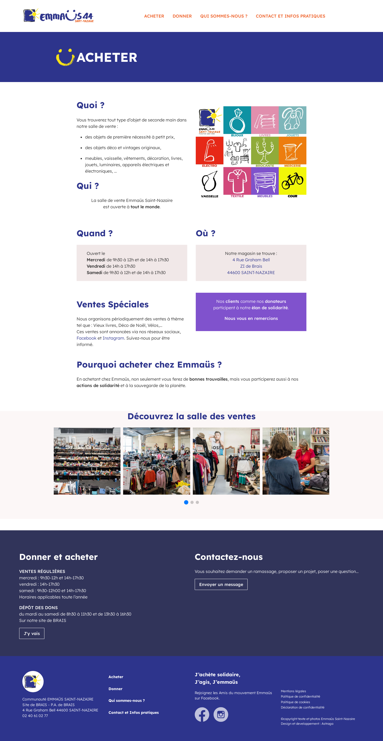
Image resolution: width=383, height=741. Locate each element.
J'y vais (32, 633)
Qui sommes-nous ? (223, 16)
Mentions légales (293, 691)
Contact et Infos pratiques (290, 16)
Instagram (113, 338)
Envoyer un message (221, 584)
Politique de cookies (295, 702)
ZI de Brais (251, 266)
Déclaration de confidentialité (302, 707)
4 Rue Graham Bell (251, 259)
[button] (186, 502)
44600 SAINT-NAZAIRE (251, 272)
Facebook (87, 338)
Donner (182, 16)
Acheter (154, 16)
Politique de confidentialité (300, 696)
